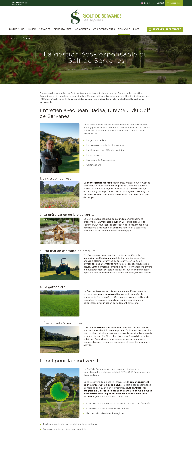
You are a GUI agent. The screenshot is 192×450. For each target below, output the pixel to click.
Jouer (32, 29)
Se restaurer (62, 29)
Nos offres (82, 29)
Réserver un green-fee (167, 29)
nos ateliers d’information (106, 327)
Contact (160, 3)
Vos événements (104, 29)
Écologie (124, 29)
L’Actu (137, 29)
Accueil (14, 38)
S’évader (45, 29)
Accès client (175, 3)
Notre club (17, 29)
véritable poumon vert (113, 222)
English (147, 3)
